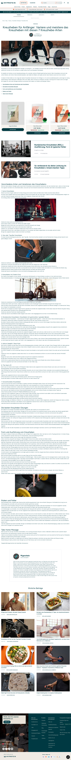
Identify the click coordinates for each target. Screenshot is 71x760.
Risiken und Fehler (7, 91)
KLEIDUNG (32, 3)
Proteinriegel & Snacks (44, 731)
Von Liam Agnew (46, 616)
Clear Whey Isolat (37, 126)
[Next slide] (69, 118)
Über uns (50, 721)
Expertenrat (54, 6)
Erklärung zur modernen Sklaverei (53, 728)
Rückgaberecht (34, 730)
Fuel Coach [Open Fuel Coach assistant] (58, 2)
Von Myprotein (38, 35)
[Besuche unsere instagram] (3, 749)
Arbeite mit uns (51, 737)
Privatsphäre (51, 732)
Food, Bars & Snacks (42, 6)
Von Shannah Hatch (47, 643)
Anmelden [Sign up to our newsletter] (7, 721)
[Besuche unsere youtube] (12, 749)
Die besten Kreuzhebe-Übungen (10, 86)
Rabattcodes (62, 727)
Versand (33, 735)
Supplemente (29, 6)
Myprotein (44, 153)
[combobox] (51, 2)
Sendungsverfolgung (35, 733)
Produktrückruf (34, 738)
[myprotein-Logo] (8, 3)
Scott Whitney (45, 174)
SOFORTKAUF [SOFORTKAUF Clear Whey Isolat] (37, 132)
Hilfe (32, 727)
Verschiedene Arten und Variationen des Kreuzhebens (16, 84)
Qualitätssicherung (52, 724)
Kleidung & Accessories (44, 724)
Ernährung (29, 14)
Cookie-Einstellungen (7, 741)
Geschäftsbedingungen (53, 734)
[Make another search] (35, 18)
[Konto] (64, 3)
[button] (68, 757)
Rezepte (52, 14)
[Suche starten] (42, 2)
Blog (6, 20)
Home (3, 20)
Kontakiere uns (34, 724)
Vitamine (35, 6)
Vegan (49, 6)
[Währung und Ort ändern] (14, 744)
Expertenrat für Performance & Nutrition (51, 745)
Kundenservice (34, 721)
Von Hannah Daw (46, 695)
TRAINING (35, 23)
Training (19, 14)
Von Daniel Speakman (12, 641)
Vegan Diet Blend (13, 126)
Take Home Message (8, 93)
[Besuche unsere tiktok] (9, 749)
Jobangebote (51, 740)
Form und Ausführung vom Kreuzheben (12, 89)
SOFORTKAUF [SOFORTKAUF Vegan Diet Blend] (13, 129)
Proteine (43, 720)
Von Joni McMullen (12, 614)
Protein (23, 6)
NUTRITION (23, 3)
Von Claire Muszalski (12, 669)
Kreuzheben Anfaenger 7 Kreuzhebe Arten (20, 20)
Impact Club (62, 729)
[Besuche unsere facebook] (6, 749)
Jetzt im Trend (17, 6)
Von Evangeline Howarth (49, 669)
